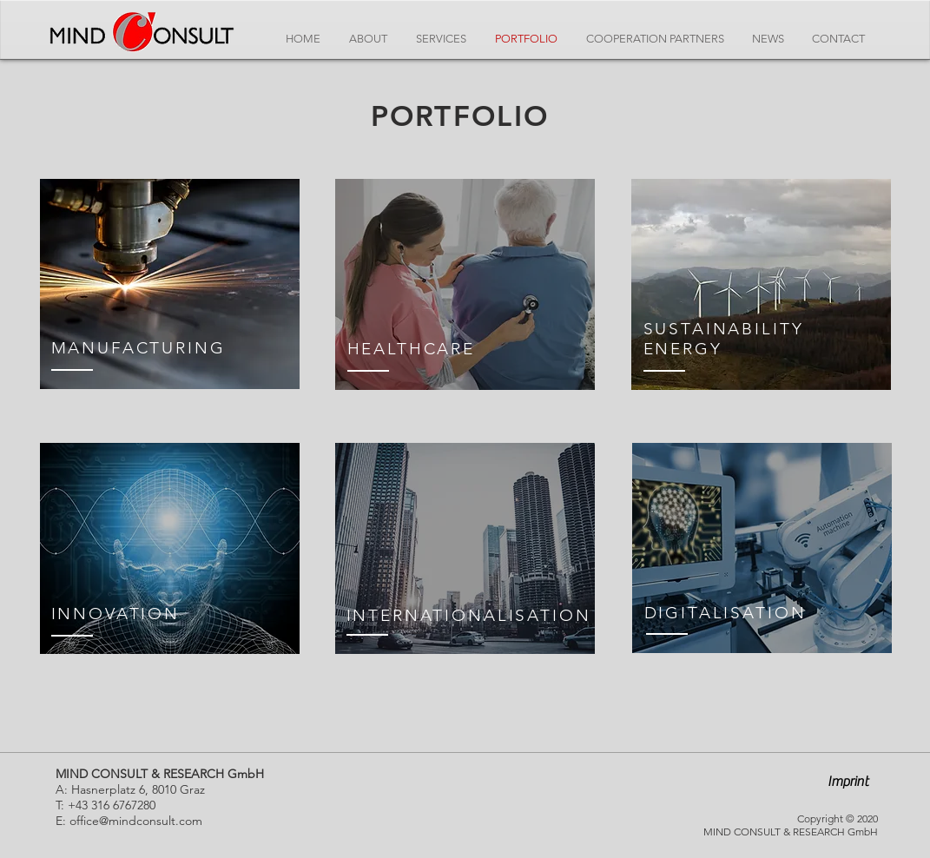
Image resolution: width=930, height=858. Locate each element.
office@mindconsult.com (135, 820)
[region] (170, 284)
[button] (848, 781)
